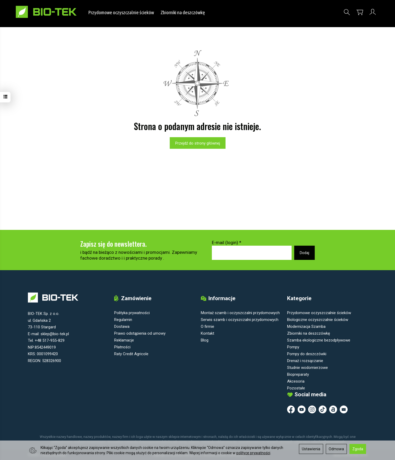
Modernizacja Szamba (306, 326)
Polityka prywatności (132, 312)
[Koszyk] (359, 12)
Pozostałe (296, 387)
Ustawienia (311, 449)
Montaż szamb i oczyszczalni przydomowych (240, 312)
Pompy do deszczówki (306, 353)
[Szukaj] (346, 12)
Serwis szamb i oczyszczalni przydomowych (239, 319)
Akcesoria (295, 381)
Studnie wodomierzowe (307, 367)
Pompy (293, 346)
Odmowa (336, 449)
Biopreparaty (298, 374)
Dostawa (121, 326)
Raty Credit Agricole (131, 353)
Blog (204, 340)
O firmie (207, 326)
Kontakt (207, 333)
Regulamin (123, 319)
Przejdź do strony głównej (197, 143)
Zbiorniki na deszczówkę (183, 12)
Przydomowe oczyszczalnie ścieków (121, 12)
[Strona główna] (52, 12)
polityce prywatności (253, 453)
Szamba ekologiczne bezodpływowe (318, 340)
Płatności (122, 346)
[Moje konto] (372, 12)
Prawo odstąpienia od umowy (140, 333)
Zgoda (357, 449)
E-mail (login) (225, 242)
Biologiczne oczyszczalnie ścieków (317, 319)
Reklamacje (124, 340)
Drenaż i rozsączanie (305, 360)
